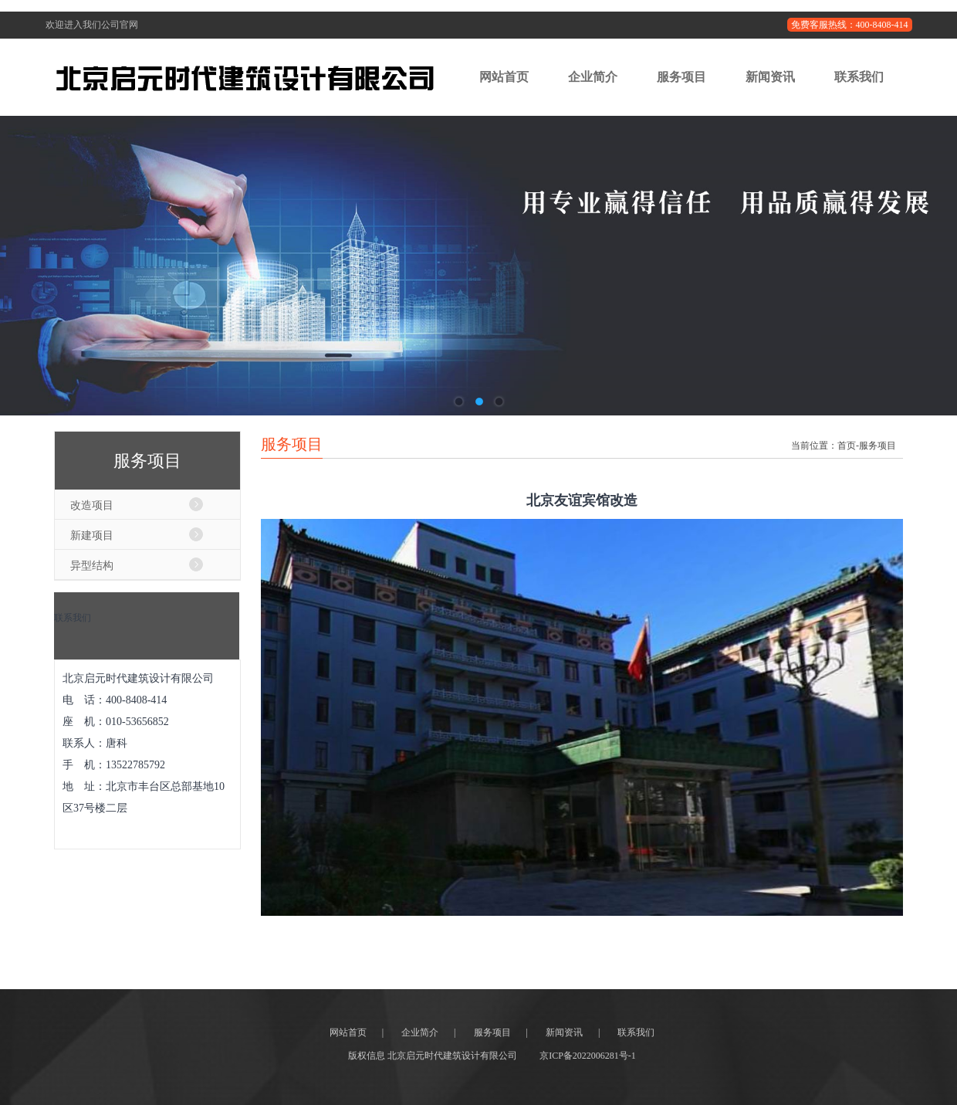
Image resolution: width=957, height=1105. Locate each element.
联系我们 (859, 76)
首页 (846, 445)
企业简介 (592, 76)
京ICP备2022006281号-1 (587, 1055)
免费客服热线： (849, 24)
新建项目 (91, 535)
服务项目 (681, 76)
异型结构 (91, 565)
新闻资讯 (770, 76)
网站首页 (504, 76)
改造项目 (91, 505)
